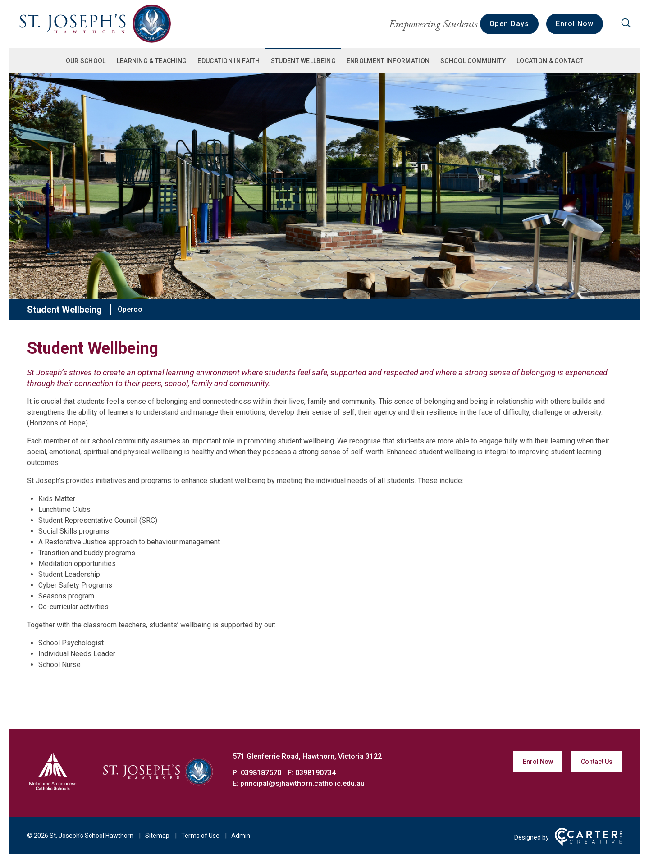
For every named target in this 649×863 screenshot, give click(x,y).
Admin (240, 835)
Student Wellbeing (303, 60)
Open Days (509, 23)
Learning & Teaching (152, 60)
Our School (86, 60)
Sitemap (157, 835)
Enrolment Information (388, 60)
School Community (473, 60)
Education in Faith (228, 60)
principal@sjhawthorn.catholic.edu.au (302, 783)
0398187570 (262, 772)
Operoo (130, 309)
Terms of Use (200, 835)
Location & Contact (549, 60)
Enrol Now (575, 23)
